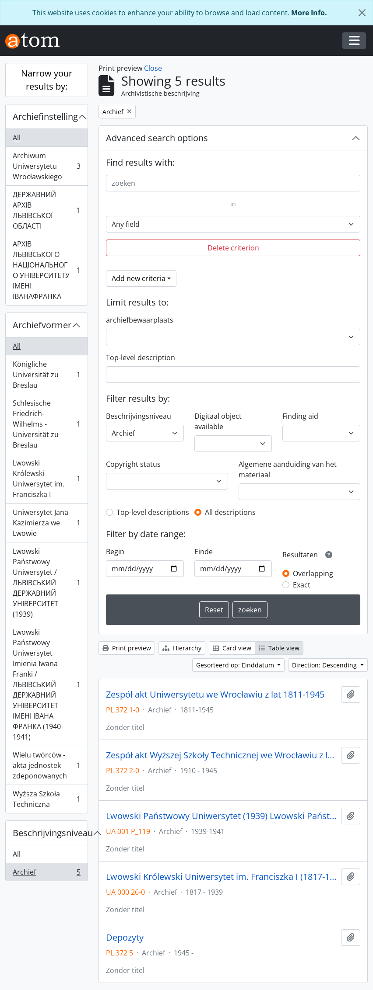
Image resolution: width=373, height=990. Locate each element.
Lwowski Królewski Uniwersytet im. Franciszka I (46, 478)
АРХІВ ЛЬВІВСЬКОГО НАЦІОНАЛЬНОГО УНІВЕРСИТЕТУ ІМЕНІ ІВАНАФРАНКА (46, 270)
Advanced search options (157, 138)
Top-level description (140, 357)
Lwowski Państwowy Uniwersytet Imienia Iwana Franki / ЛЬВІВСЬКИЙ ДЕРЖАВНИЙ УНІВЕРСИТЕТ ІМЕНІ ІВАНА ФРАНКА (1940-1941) (46, 684)
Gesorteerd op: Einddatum (236, 665)
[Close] (362, 12)
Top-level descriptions (152, 512)
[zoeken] (233, 183)
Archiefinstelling (45, 116)
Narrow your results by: (46, 79)
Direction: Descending (325, 665)
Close (153, 68)
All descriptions (230, 512)
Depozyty (125, 937)
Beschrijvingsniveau (50, 833)
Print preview (126, 648)
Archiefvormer (42, 325)
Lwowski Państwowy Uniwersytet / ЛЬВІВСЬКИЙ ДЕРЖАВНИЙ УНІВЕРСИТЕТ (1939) (46, 582)
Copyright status (133, 464)
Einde (203, 551)
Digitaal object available (218, 421)
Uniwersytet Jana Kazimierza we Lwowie (46, 522)
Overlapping (313, 573)
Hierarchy (181, 648)
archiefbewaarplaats (139, 320)
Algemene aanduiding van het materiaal (288, 469)
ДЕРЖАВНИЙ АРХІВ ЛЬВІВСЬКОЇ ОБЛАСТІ (46, 210)
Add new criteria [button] (138, 278)
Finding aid (300, 416)
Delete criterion (233, 248)
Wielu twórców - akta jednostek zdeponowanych (46, 765)
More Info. (309, 12)
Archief (46, 874)
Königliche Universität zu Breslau (46, 374)
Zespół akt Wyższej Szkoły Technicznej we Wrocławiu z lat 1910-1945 (222, 755)
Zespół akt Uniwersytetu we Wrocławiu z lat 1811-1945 (215, 694)
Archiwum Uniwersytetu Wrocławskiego (46, 166)
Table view (279, 648)
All (17, 137)
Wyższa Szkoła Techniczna (46, 799)
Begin (115, 551)
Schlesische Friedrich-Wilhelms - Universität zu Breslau (46, 424)
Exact (301, 585)
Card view (232, 648)
